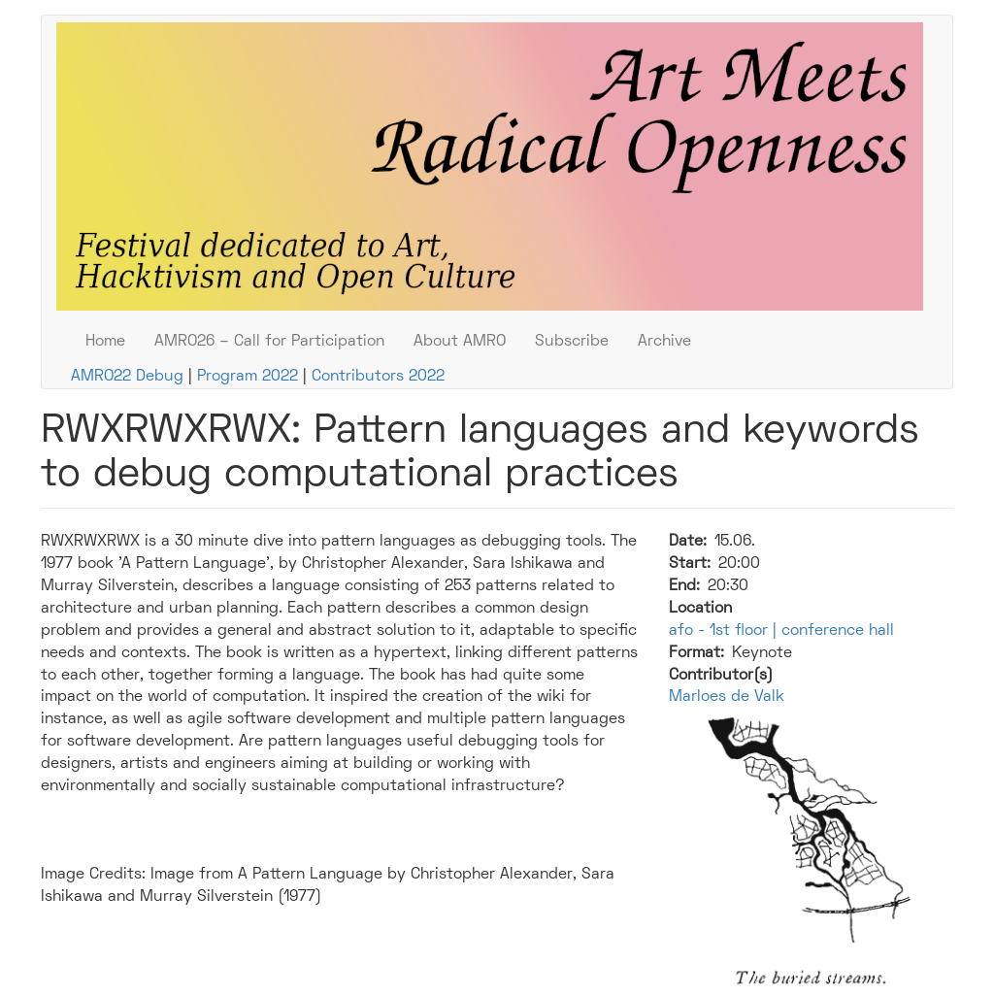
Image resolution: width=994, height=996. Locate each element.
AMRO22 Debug (127, 376)
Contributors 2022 (378, 376)
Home (105, 342)
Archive (664, 342)
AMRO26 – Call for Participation (269, 342)
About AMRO (460, 342)
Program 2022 (247, 376)
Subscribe (572, 342)
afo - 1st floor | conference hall (781, 631)
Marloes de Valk (726, 697)
